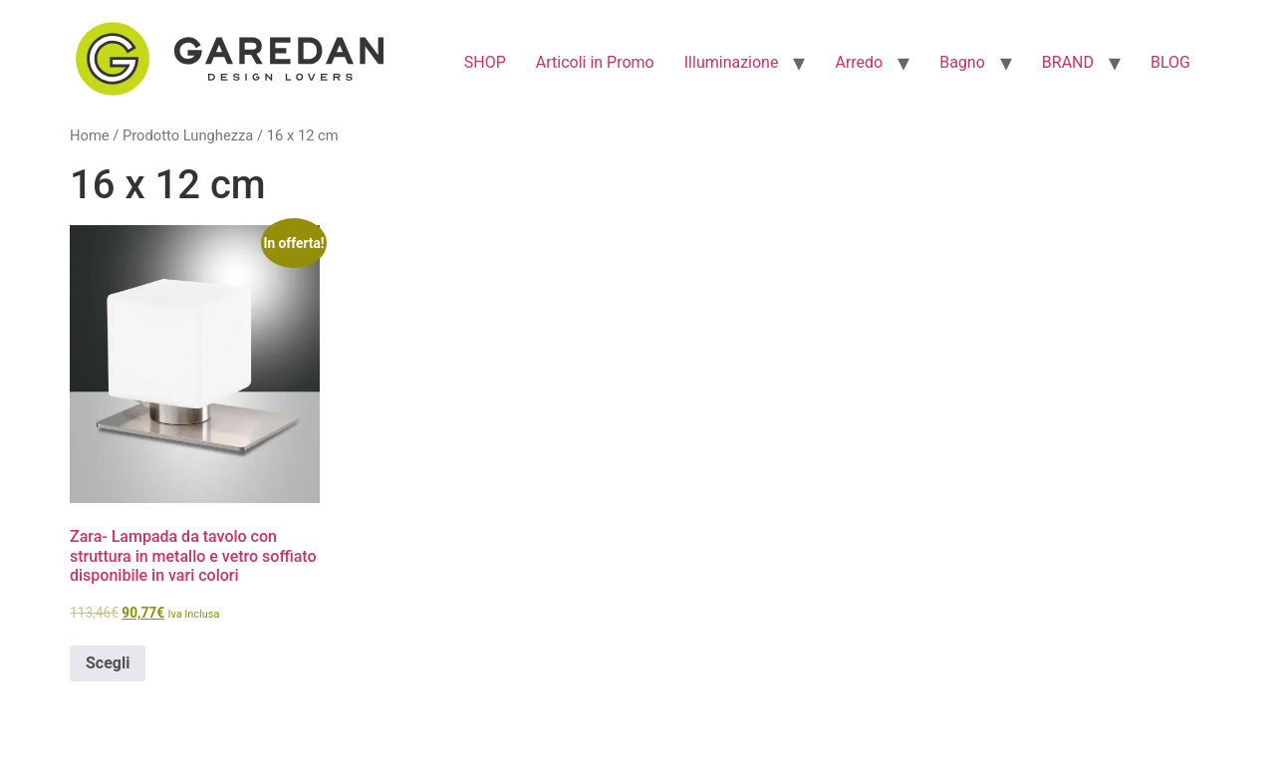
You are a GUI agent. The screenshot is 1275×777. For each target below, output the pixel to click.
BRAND (1068, 62)
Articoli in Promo (595, 62)
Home (90, 135)
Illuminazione (731, 62)
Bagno (962, 62)
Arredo (859, 62)
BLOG (1170, 62)
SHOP (485, 62)
